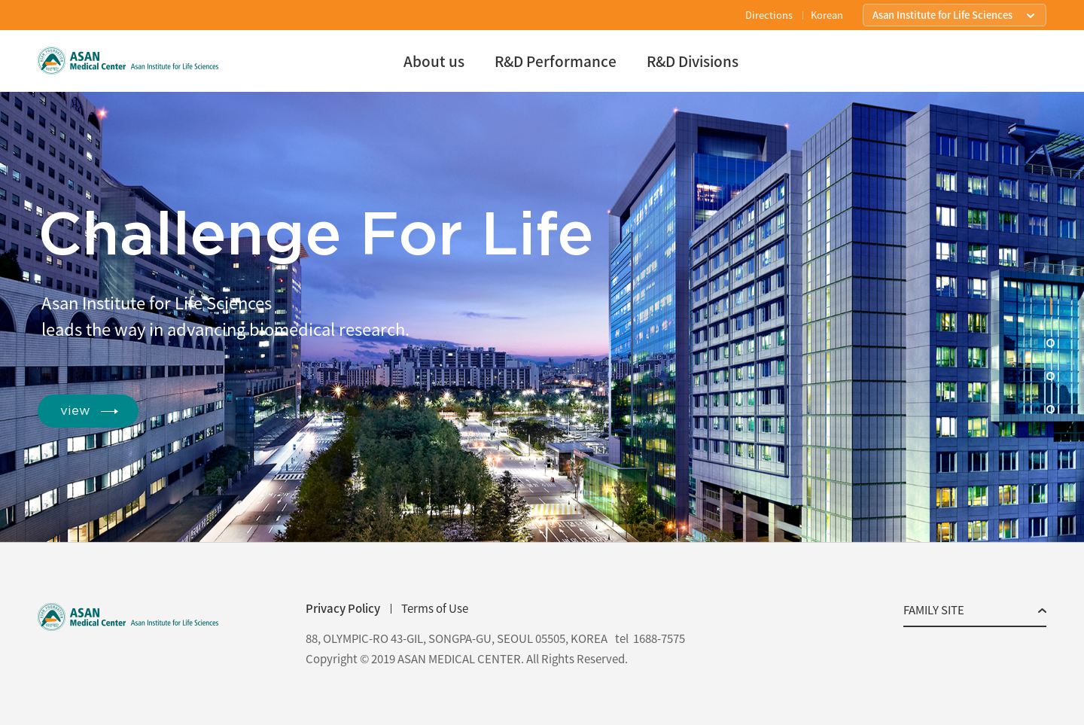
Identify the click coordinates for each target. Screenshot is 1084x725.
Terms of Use (434, 608)
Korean (827, 15)
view (75, 410)
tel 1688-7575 (650, 638)
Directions (769, 15)
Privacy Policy (343, 608)
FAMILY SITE (933, 611)
